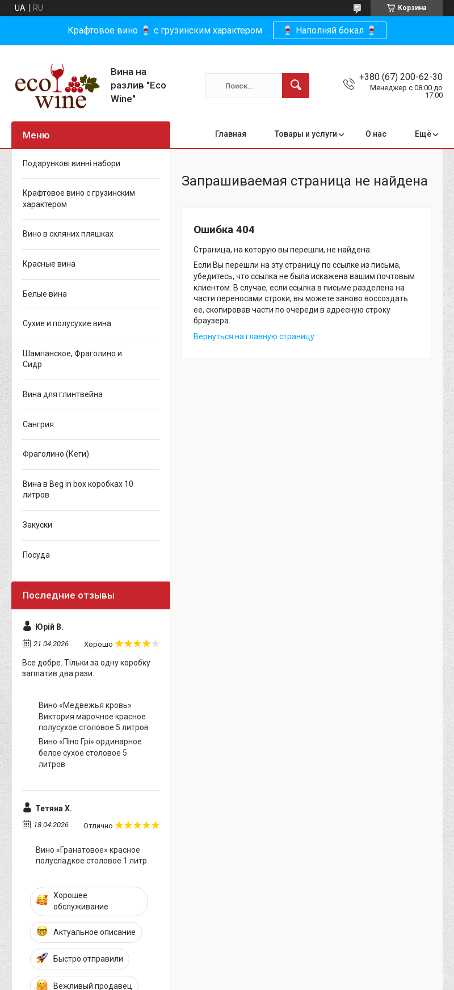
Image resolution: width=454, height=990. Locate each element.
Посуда (36, 554)
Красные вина (49, 263)
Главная (230, 133)
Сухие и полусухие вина (67, 323)
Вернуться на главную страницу (254, 336)
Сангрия (38, 424)
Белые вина (45, 293)
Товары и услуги (306, 133)
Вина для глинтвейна (63, 394)
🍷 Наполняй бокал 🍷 (329, 30)
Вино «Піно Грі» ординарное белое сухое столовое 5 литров (90, 752)
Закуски (37, 524)
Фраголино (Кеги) (56, 453)
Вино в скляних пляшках (68, 233)
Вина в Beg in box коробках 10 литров (78, 489)
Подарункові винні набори (71, 163)
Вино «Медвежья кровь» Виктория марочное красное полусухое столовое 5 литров (94, 716)
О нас (375, 133)
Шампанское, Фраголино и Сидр (72, 359)
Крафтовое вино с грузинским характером (79, 198)
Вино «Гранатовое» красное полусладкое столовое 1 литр (91, 855)
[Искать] (295, 85)
